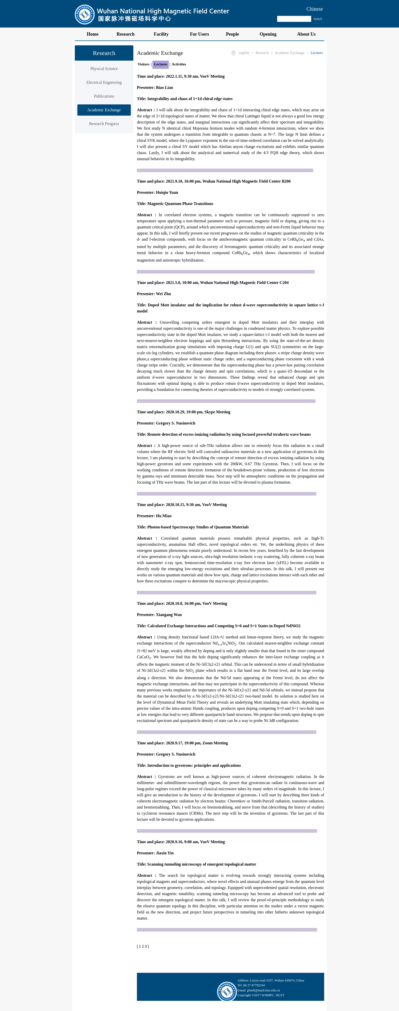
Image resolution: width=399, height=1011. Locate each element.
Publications (104, 96)
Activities (179, 64)
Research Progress (104, 123)
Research (128, 34)
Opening (271, 34)
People (235, 34)
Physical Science (104, 68)
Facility (164, 34)
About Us (306, 34)
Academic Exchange (104, 110)
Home (92, 34)
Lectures (317, 53)
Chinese (315, 9)
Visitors (143, 64)
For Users (199, 34)
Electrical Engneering (104, 82)
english (244, 53)
